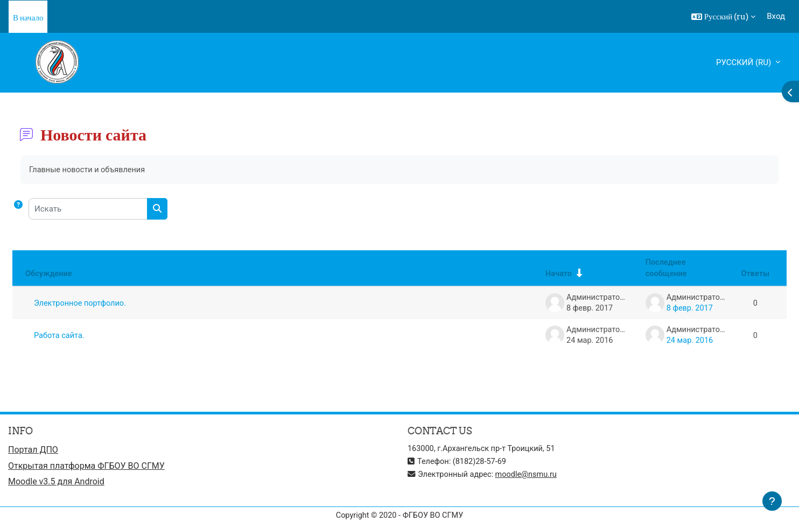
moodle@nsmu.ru (531, 475)
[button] (723, 17)
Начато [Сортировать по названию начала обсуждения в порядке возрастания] (553, 274)
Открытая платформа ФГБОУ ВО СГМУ (86, 467)
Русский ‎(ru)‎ (744, 62)
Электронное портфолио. (81, 303)
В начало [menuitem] (28, 17)
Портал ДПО (33, 451)
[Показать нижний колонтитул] (772, 501)
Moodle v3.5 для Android (56, 483)
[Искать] (88, 209)
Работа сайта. (60, 336)
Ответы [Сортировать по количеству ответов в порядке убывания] (754, 274)
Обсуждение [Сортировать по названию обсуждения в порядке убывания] (49, 274)
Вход (776, 16)
